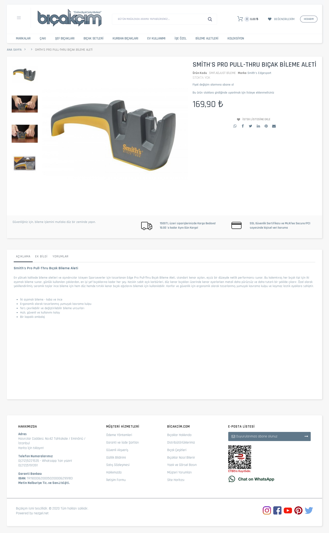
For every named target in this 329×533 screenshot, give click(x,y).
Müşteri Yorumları (179, 472)
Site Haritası (175, 480)
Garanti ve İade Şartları (122, 442)
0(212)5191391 (28, 465)
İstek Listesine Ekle (256, 119)
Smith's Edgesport (259, 73)
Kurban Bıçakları (125, 38)
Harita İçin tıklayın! (31, 448)
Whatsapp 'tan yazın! (57, 461)
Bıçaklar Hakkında (179, 435)
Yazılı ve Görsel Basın (182, 465)
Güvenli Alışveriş (117, 450)
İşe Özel (180, 38)
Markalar (23, 38)
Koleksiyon (236, 38)
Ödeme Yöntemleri (119, 435)
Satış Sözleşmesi (118, 465)
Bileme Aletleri (207, 38)
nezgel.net (41, 513)
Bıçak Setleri (93, 38)
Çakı (43, 38)
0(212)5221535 (28, 461)
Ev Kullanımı (156, 38)
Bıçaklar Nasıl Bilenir (181, 457)
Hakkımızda (114, 472)
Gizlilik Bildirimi (116, 457)
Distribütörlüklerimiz (181, 442)
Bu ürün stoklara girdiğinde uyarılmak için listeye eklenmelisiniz (233, 93)
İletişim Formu (116, 480)
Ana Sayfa (14, 50)
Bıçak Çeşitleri (176, 450)
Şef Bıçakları (64, 38)
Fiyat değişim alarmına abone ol (213, 85)
